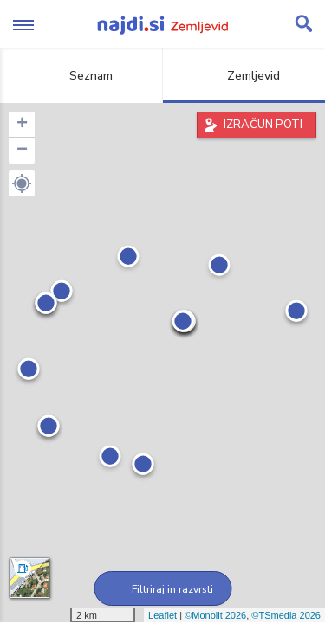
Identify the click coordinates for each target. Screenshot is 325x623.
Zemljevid (243, 75)
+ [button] (22, 125)
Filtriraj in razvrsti (162, 589)
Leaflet (162, 615)
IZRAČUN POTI (263, 124)
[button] (22, 183)
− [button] (22, 151)
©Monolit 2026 (215, 615)
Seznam (81, 75)
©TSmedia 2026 (286, 615)
